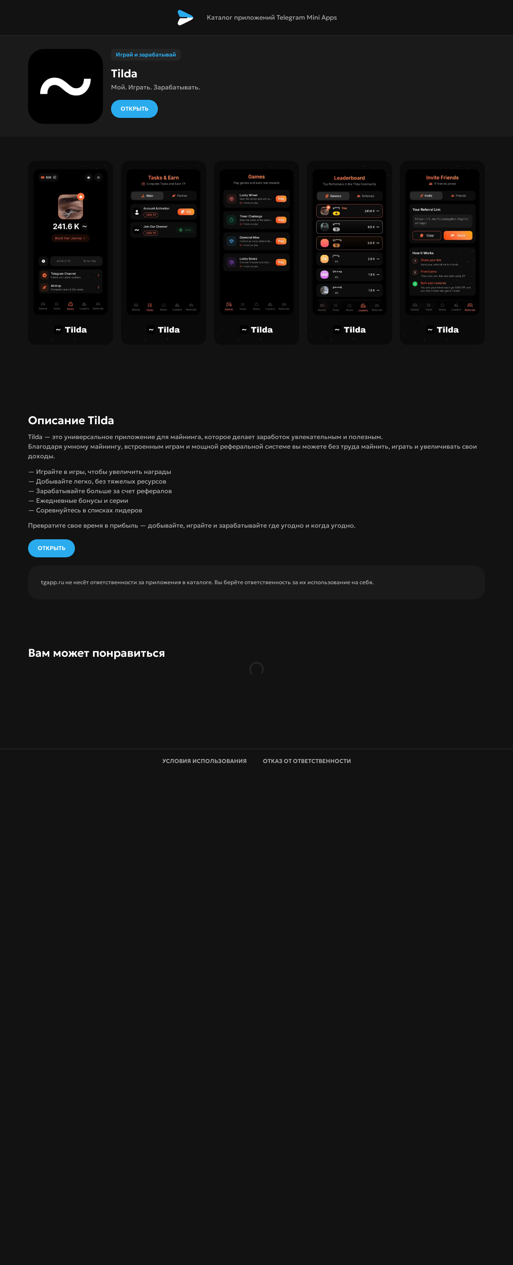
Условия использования (204, 761)
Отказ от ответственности (307, 761)
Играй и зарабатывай (146, 54)
